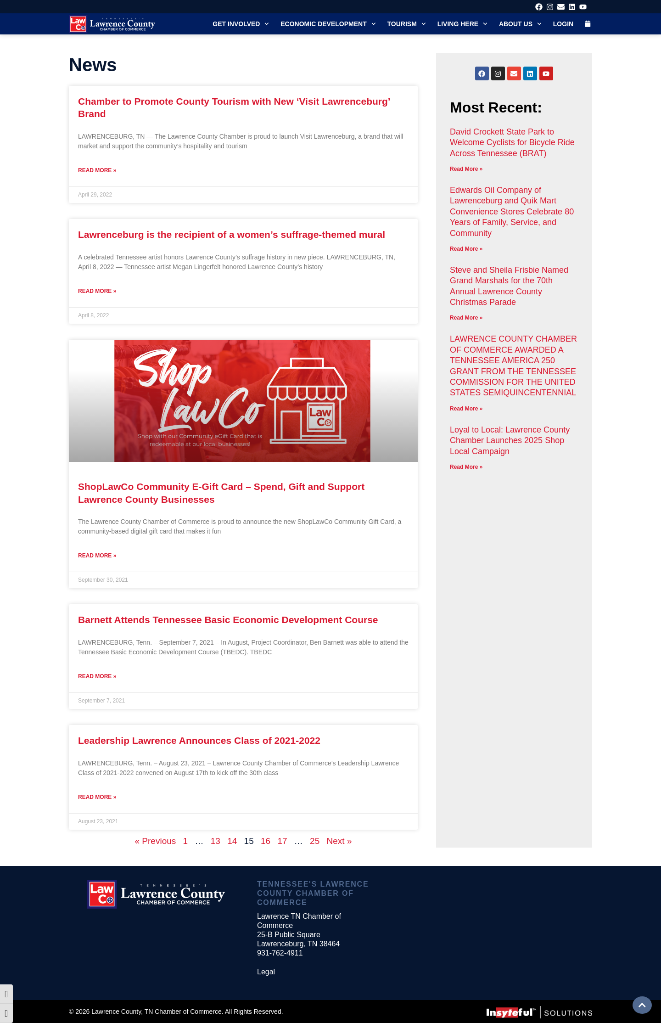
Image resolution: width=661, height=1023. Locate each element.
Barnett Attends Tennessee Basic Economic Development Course (228, 619)
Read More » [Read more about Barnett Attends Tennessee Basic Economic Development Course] (97, 676)
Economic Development (327, 24)
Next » (339, 841)
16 (265, 841)
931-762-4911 (280, 953)
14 (232, 841)
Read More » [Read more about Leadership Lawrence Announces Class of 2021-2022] (97, 797)
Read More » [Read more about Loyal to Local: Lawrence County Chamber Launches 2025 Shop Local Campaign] (466, 467)
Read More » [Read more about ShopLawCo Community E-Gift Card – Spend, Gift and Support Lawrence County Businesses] (97, 555)
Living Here (462, 24)
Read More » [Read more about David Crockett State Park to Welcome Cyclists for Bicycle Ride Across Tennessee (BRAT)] (466, 169)
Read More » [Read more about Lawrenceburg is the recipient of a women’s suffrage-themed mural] (97, 291)
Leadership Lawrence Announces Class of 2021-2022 (199, 740)
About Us (520, 24)
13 (215, 841)
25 (314, 841)
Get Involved (241, 24)
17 (282, 841)
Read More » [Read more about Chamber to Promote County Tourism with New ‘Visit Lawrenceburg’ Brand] (97, 170)
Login (563, 24)
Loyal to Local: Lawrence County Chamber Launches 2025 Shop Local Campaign (510, 440)
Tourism (406, 24)
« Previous (155, 841)
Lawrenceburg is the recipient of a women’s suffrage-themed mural (231, 234)
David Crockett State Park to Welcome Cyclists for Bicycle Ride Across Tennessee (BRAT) (512, 142)
